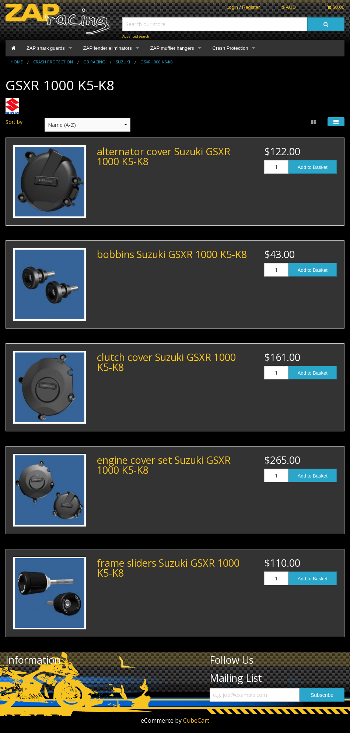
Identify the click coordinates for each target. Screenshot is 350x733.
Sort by (14, 121)
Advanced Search (135, 36)
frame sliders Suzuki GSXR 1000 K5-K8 (168, 568)
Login (232, 7)
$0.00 (335, 7)
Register (251, 7)
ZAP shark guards (46, 48)
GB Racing (94, 62)
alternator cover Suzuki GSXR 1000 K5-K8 (163, 156)
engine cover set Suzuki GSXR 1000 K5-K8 (164, 465)
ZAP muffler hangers (172, 48)
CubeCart (196, 720)
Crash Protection (230, 48)
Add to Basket (313, 167)
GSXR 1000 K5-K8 (156, 62)
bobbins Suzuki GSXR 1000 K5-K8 (172, 254)
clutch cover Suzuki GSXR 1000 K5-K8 (166, 362)
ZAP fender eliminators (107, 48)
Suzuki (123, 62)
